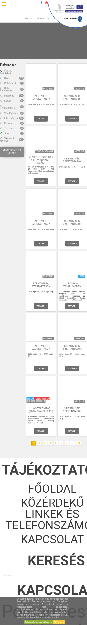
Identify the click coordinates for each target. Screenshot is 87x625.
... (72, 443)
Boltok (12, 100)
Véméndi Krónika (12, 139)
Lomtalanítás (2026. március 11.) (41, 410)
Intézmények (12, 118)
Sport (12, 133)
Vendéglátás (12, 113)
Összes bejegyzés (6, 71)
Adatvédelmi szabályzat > (38, 622)
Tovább (41, 119)
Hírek (12, 78)
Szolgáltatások (12, 106)
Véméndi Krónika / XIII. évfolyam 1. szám (41, 160)
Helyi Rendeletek (12, 89)
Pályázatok (12, 83)
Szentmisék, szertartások (41, 98)
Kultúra (12, 123)
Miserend (12, 95)
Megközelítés (43, 15)
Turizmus (12, 128)
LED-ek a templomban (72, 285)
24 (79, 443)
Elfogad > (59, 622)
